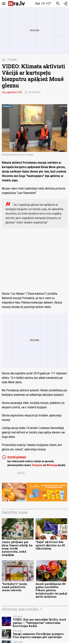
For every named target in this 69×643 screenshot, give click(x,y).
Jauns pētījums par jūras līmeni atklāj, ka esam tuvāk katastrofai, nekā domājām (17, 548)
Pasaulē (12, 59)
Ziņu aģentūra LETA (12, 92)
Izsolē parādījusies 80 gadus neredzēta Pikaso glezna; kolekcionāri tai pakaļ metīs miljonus (51, 590)
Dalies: (21, 473)
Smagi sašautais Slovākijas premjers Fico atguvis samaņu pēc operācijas (38, 635)
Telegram (37, 465)
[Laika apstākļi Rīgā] (43, 4)
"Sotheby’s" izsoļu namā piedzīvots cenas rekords (14, 587)
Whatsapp (52, 465)
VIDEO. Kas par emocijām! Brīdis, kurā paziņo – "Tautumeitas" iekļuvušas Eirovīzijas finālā (39, 623)
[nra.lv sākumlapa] (16, 3)
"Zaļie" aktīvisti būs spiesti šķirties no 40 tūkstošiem (50, 545)
